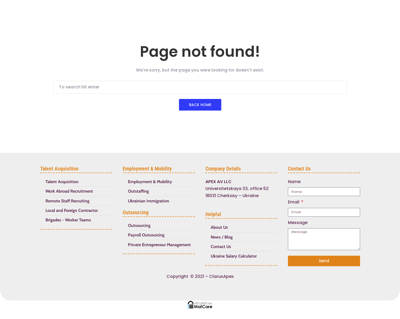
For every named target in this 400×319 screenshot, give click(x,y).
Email (294, 202)
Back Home (200, 104)
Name (294, 182)
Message (297, 223)
